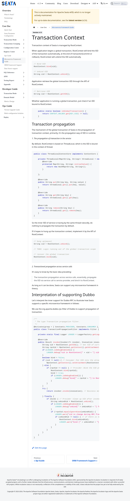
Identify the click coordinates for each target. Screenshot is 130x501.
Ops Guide (7, 106)
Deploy (6, 117)
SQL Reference (9, 72)
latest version (75, 20)
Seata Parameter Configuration (9, 35)
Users (65, 3)
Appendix (7, 84)
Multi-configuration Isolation (13, 113)
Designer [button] (84, 3)
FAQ (5, 21)
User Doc (6, 26)
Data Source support (11, 68)
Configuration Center (11, 48)
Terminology (8, 18)
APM (6, 76)
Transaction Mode (10, 40)
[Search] (119, 3)
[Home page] (34, 27)
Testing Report (9, 80)
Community (50, 3)
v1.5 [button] (39, 3)
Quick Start (8, 30)
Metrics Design (9, 101)
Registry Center (9, 52)
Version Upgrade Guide (12, 110)
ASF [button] (94, 3)
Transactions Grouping (12, 44)
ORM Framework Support (13, 65)
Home (32, 3)
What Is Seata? (9, 14)
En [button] (103, 3)
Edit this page (39, 448)
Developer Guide (9, 89)
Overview (6, 10)
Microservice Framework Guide (12, 60)
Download (74, 3)
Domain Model (9, 97)
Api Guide (7, 56)
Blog (59, 3)
